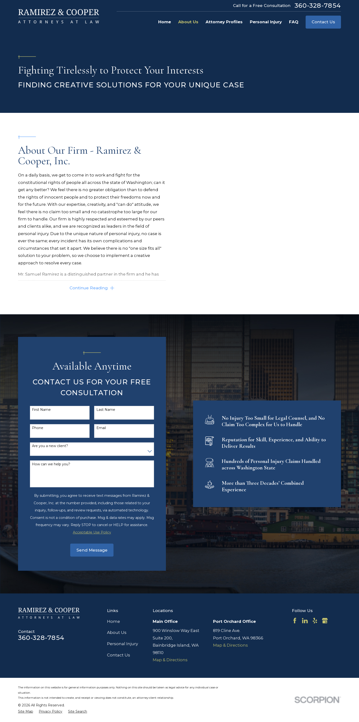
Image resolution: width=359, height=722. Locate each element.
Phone (30, 428)
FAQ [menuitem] (293, 21)
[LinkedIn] (305, 621)
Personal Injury (122, 643)
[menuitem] (25, 712)
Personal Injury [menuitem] (266, 21)
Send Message (84, 550)
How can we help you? (44, 464)
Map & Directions (170, 659)
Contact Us (323, 21)
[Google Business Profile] (325, 621)
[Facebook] (295, 621)
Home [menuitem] (164, 21)
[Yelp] (315, 621)
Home (113, 621)
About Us (116, 632)
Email (94, 428)
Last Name (98, 410)
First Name (34, 410)
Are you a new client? (43, 446)
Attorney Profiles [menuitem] (224, 21)
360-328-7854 (318, 5)
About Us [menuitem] (188, 21)
